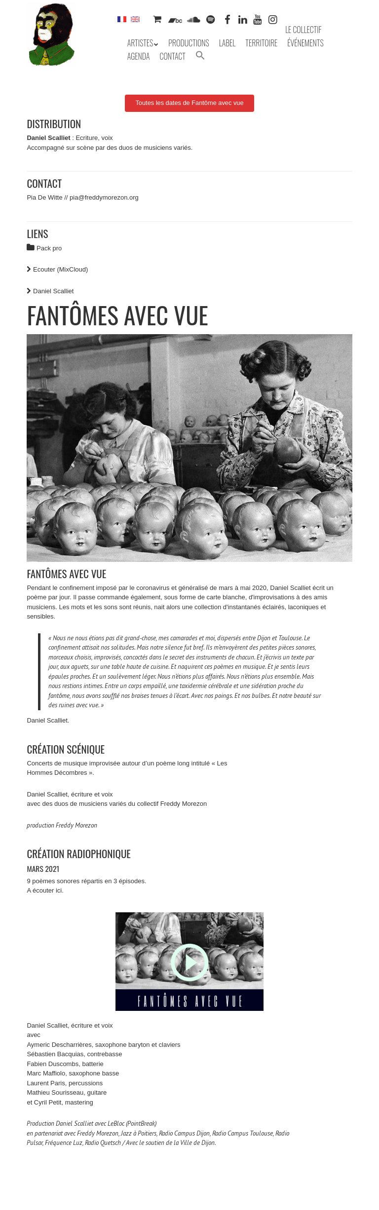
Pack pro (49, 248)
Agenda (138, 56)
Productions (188, 43)
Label (227, 43)
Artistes (140, 43)
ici (59, 890)
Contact (173, 56)
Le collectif (303, 29)
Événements (305, 43)
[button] (200, 56)
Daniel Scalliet (53, 291)
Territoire (261, 43)
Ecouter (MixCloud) (60, 269)
